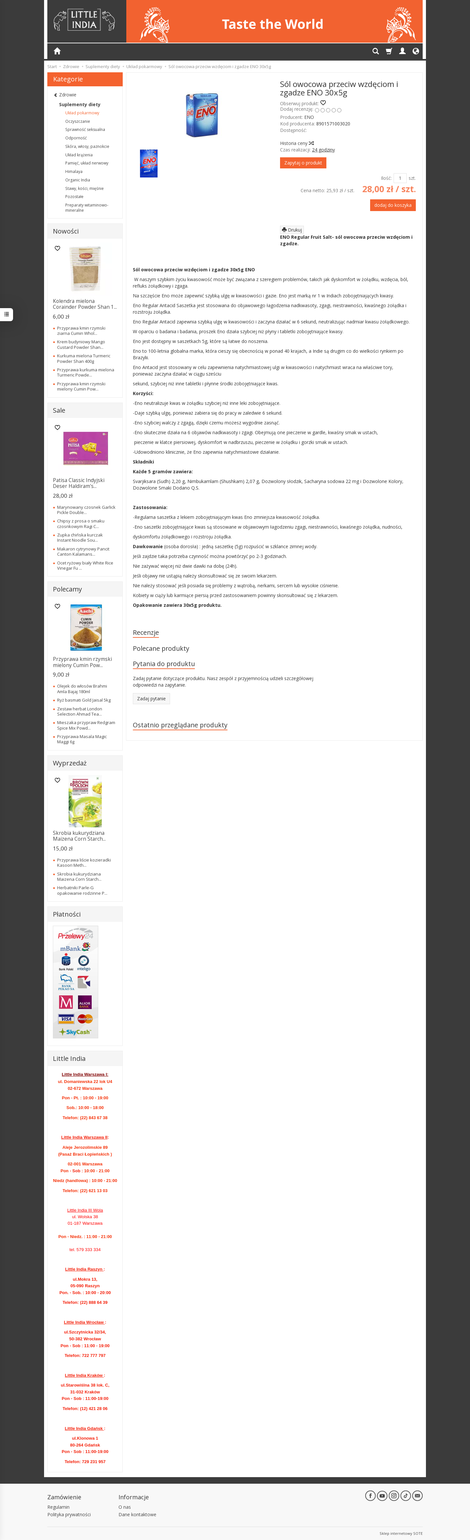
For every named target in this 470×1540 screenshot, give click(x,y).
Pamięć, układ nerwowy (86, 163)
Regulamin (58, 1507)
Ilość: (386, 178)
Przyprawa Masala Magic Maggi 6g (82, 739)
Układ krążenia (79, 155)
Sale (59, 410)
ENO (309, 117)
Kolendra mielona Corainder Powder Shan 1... (85, 304)
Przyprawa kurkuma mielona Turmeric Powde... (85, 372)
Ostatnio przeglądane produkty (180, 724)
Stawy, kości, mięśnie (84, 188)
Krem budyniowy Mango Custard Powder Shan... (81, 344)
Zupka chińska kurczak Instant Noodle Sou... (80, 537)
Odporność (76, 138)
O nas (124, 1507)
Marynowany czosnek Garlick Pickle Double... (86, 509)
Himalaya (74, 171)
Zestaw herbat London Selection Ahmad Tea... (79, 711)
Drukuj (292, 230)
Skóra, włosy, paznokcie (87, 146)
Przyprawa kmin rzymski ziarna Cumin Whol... (81, 330)
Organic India (77, 180)
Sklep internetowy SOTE (401, 1533)
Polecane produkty (161, 648)
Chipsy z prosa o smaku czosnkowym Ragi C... (80, 523)
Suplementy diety (80, 104)
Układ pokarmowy (82, 113)
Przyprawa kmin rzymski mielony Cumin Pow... (81, 386)
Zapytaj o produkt (303, 163)
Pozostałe (74, 196)
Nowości (66, 231)
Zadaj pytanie (151, 698)
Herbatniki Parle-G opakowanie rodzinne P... (82, 890)
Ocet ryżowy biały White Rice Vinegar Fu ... (85, 565)
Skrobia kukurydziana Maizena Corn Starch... (79, 836)
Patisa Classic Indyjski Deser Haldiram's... (78, 483)
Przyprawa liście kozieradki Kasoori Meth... (84, 862)
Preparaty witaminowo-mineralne (86, 207)
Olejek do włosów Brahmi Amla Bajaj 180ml (82, 688)
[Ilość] (400, 178)
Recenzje (146, 632)
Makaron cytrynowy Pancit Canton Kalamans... (83, 551)
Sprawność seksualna (85, 129)
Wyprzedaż (69, 763)
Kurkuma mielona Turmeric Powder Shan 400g (83, 358)
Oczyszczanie (77, 121)
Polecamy (67, 589)
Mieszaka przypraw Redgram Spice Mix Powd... (86, 725)
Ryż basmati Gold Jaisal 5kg (84, 700)
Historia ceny (296, 143)
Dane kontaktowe (137, 1514)
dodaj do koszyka (393, 205)
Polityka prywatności (69, 1514)
